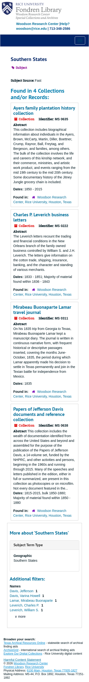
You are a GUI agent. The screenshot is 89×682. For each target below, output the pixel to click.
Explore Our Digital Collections (23, 653)
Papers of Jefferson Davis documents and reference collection (39, 414)
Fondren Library (13, 667)
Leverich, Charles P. (25, 605)
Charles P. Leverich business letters (41, 217)
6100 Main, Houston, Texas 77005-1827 (52, 670)
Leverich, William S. (25, 610)
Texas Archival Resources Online (24, 643)
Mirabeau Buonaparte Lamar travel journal (42, 309)
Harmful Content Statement (22, 660)
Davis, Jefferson (22, 591)
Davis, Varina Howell (25, 596)
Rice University (34, 667)
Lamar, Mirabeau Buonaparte (32, 600)
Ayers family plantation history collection (44, 110)
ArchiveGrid (11, 650)
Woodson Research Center (37, 24)
